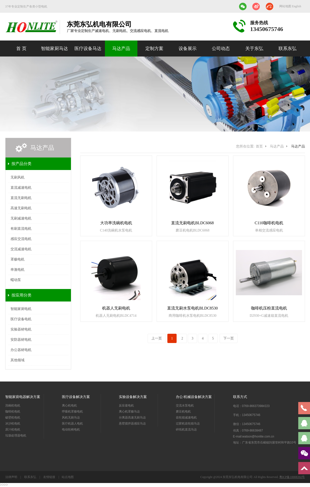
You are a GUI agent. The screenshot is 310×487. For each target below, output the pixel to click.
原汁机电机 (12, 429)
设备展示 (188, 48)
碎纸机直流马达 (186, 429)
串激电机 (17, 270)
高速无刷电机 (20, 208)
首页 (259, 146)
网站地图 (285, 6)
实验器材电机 (20, 329)
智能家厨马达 (54, 48)
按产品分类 (21, 164)
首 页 (21, 48)
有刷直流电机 (20, 228)
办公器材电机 (20, 350)
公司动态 (221, 48)
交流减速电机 (20, 249)
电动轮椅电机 (71, 429)
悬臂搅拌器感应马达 (132, 423)
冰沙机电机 (12, 423)
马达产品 (121, 48)
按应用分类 (21, 295)
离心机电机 (69, 405)
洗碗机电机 (12, 405)
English (296, 6)
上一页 (156, 338)
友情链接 (49, 477)
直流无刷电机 (20, 198)
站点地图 (68, 477)
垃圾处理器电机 (15, 435)
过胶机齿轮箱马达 (188, 423)
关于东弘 (254, 48)
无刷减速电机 (20, 218)
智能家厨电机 (20, 309)
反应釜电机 (126, 405)
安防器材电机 (20, 340)
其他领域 (17, 360)
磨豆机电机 (183, 411)
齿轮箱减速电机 (186, 417)
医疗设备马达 (87, 48)
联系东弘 (288, 48)
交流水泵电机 (185, 405)
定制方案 (154, 48)
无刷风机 (17, 177)
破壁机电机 (12, 417)
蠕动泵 (15, 280)
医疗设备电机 (20, 319)
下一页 (228, 338)
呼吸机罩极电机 (72, 411)
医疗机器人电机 (72, 423)
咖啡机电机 (12, 411)
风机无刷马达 (71, 417)
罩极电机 (17, 259)
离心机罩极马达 (129, 411)
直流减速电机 (20, 188)
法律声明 (11, 477)
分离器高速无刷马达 (132, 417)
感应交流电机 (20, 239)
